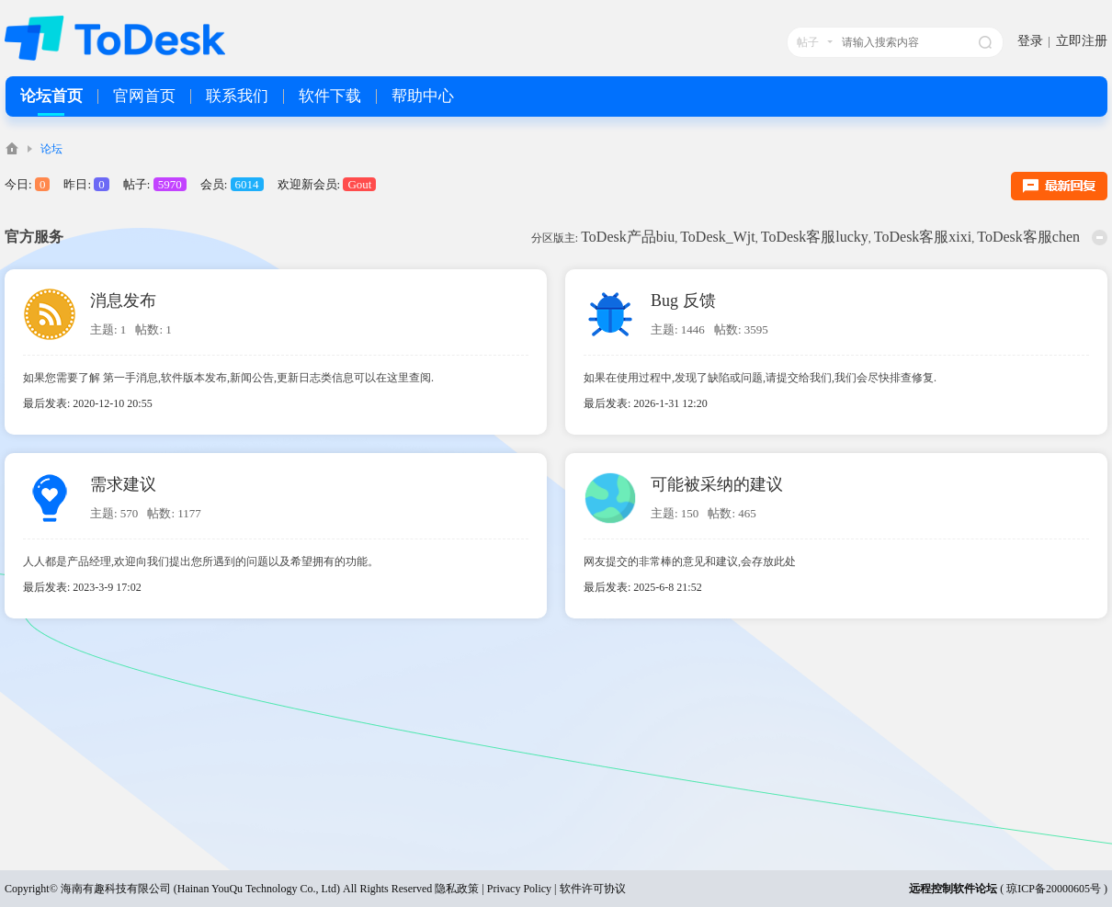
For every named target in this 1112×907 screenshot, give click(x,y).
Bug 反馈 (683, 300)
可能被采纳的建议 (717, 484)
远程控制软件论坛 (953, 888)
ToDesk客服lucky (814, 236)
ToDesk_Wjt (717, 236)
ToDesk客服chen (1028, 236)
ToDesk (12, 148)
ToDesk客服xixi (922, 236)
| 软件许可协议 (588, 888)
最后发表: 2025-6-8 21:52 (643, 587)
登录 (1030, 41)
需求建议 (123, 484)
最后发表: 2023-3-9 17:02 (82, 587)
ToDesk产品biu (628, 236)
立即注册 (1081, 41)
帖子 (808, 42)
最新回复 (1059, 186)
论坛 (51, 148)
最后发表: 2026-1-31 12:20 (646, 403)
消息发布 (123, 300)
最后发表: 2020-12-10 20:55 (88, 403)
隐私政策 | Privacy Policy (493, 888)
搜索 (985, 42)
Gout (359, 184)
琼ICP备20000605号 (1053, 888)
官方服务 (34, 236)
